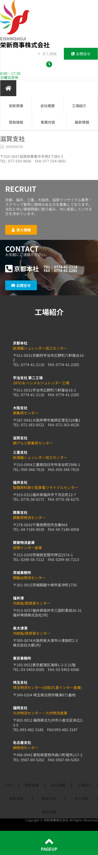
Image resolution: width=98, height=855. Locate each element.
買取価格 (16, 122)
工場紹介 (80, 105)
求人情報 (81, 798)
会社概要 (47, 105)
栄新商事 (16, 105)
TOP (9, 785)
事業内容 (49, 122)
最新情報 (82, 122)
